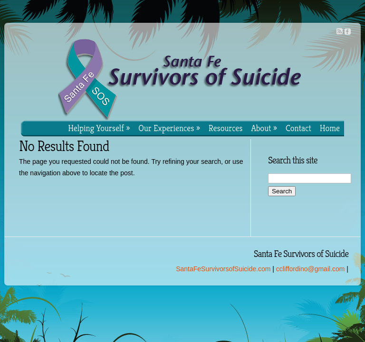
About (264, 128)
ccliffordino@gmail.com (310, 269)
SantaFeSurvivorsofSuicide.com (223, 269)
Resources (226, 128)
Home (330, 128)
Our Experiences (169, 128)
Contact (298, 128)
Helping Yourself (99, 128)
